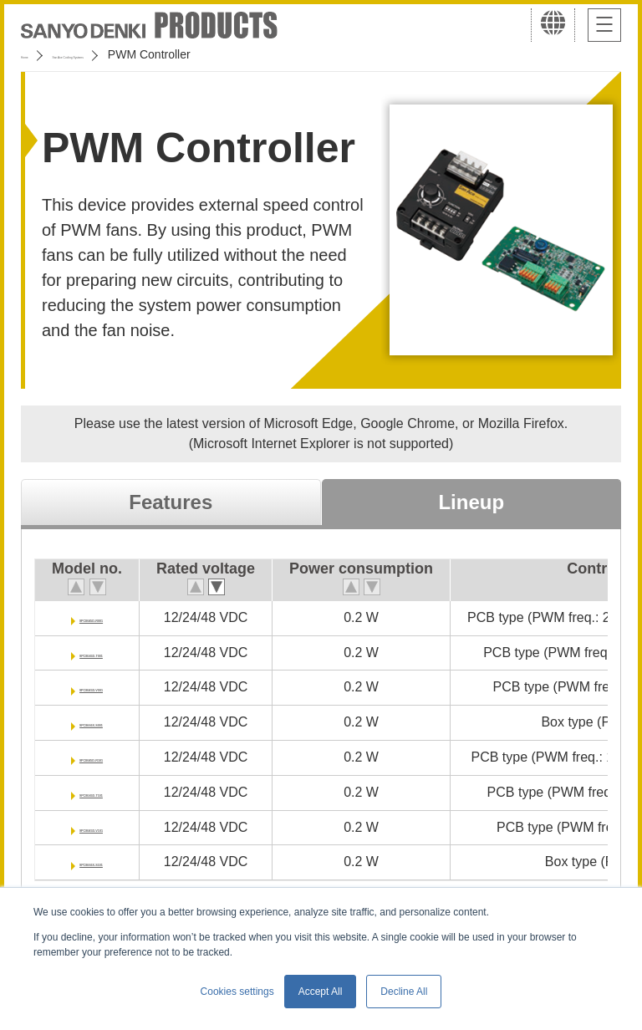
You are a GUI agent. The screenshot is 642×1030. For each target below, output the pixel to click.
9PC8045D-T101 (110, 792)
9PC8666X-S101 (110, 861)
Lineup (471, 502)
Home (36, 54)
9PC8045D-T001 (110, 652)
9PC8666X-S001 (110, 722)
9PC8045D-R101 (110, 757)
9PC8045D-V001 (109, 687)
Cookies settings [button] (237, 991)
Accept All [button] (320, 991)
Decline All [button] (403, 991)
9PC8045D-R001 (110, 617)
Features (170, 502)
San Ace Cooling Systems (143, 54)
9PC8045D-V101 (109, 827)
